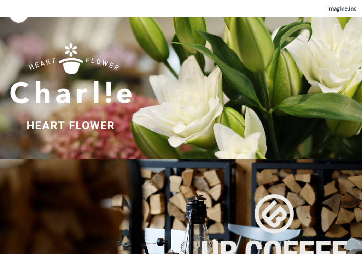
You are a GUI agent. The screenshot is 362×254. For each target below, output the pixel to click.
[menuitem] (341, 9)
